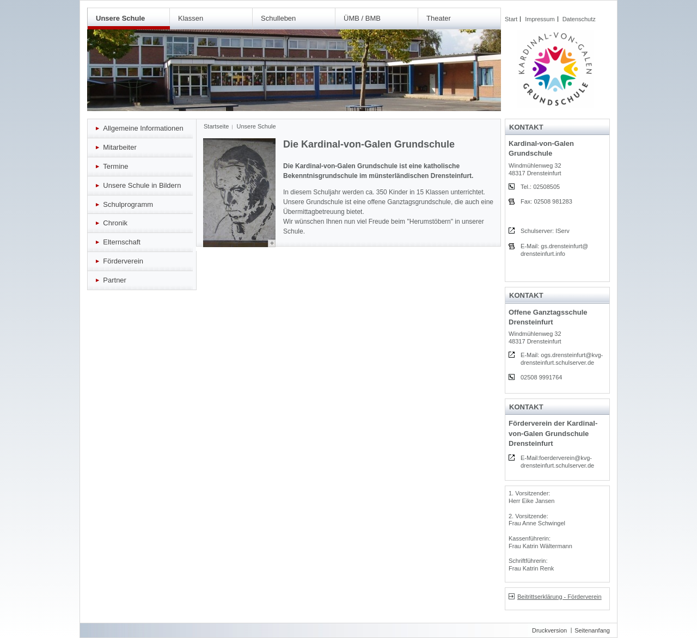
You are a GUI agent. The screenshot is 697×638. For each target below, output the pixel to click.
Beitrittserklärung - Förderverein (555, 596)
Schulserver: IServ (545, 231)
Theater (438, 18)
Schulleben (278, 18)
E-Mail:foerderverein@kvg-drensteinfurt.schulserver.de (557, 462)
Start (511, 19)
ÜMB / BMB (362, 18)
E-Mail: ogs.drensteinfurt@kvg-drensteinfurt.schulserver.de (562, 359)
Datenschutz (579, 19)
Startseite (216, 126)
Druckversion (549, 630)
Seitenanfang (592, 630)
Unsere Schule (120, 18)
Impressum (539, 19)
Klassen (190, 18)
